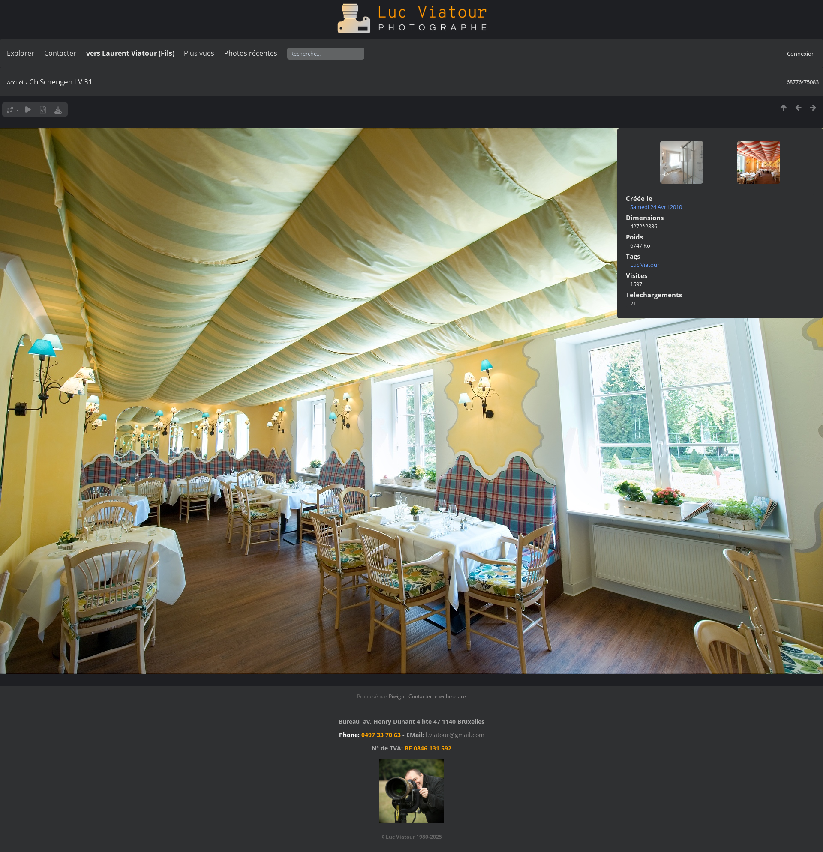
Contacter (60, 53)
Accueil (15, 82)
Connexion (801, 53)
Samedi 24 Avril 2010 (656, 207)
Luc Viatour (644, 265)
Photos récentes (250, 53)
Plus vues (199, 53)
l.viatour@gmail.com (455, 735)
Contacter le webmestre (437, 696)
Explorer (20, 53)
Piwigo (396, 696)
